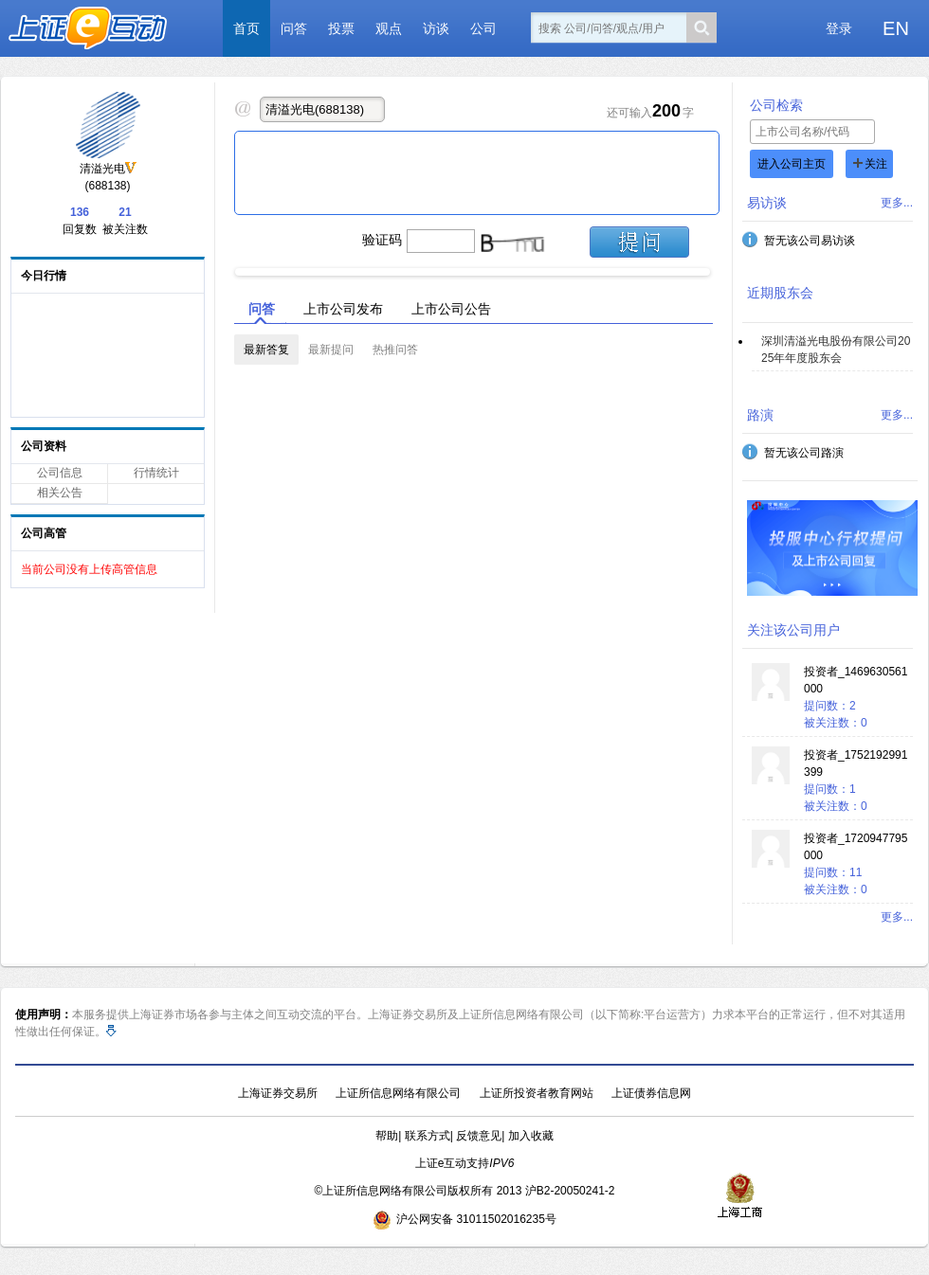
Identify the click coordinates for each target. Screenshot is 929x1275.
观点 (388, 28)
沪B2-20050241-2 (570, 1190)
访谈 (436, 28)
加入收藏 (531, 1135)
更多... (897, 202)
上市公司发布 (343, 308)
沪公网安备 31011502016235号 (464, 1219)
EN (896, 28)
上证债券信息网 (651, 1093)
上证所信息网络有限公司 (398, 1093)
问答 (294, 28)
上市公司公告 (451, 308)
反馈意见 (478, 1135)
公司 (483, 28)
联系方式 (427, 1135)
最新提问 (331, 349)
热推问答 (395, 349)
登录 (839, 28)
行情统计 (156, 472)
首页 (246, 28)
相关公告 (59, 492)
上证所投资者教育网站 (536, 1093)
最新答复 (266, 349)
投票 (341, 28)
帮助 (386, 1135)
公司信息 (59, 472)
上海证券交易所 (278, 1093)
